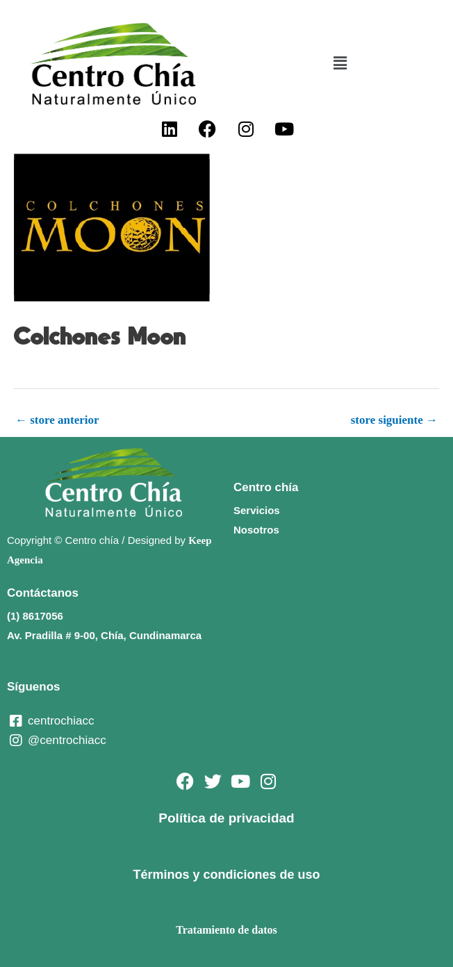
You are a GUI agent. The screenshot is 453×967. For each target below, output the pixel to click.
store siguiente (394, 420)
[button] (340, 64)
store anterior (57, 420)
